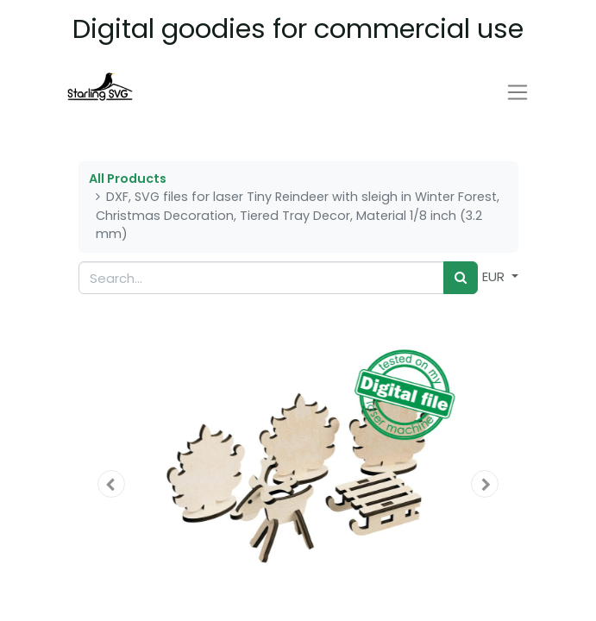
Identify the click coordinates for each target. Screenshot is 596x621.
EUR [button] (495, 276)
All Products (127, 178)
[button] (111, 484)
